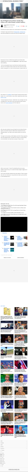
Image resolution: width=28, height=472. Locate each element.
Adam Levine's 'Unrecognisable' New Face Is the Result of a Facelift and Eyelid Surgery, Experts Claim (21, 384)
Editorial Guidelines (20, 257)
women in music (3, 97)
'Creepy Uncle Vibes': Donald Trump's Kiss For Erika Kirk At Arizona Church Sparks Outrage (7, 410)
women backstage (9, 102)
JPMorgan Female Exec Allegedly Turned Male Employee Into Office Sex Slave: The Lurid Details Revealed (7, 396)
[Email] (25, 26)
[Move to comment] (26, 26)
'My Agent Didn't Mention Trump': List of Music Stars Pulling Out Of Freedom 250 (7, 435)
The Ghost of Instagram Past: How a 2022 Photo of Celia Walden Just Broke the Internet (20, 423)
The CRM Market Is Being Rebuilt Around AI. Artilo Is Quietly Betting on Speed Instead (20, 244)
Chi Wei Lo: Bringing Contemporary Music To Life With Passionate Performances (7, 238)
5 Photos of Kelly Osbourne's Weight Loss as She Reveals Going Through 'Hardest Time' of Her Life (7, 384)
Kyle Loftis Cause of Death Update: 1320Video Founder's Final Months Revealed (6, 357)
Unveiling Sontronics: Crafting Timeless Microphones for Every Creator (20, 238)
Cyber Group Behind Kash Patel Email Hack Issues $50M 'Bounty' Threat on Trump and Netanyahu (21, 410)
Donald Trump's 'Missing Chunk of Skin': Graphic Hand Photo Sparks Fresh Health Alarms (20, 317)
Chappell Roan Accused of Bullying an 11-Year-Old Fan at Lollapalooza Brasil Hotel (7, 344)
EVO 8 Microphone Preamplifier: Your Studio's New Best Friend (7, 244)
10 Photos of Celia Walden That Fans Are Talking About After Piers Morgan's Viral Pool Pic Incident (21, 344)
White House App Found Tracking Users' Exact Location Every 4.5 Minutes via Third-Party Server (6, 331)
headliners (9, 94)
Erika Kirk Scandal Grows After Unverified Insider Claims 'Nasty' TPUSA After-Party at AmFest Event (20, 370)
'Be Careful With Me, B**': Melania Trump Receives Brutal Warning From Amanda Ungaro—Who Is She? (7, 423)
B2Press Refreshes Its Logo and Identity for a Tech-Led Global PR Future (7, 250)
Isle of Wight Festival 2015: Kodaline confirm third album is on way (12, 212)
